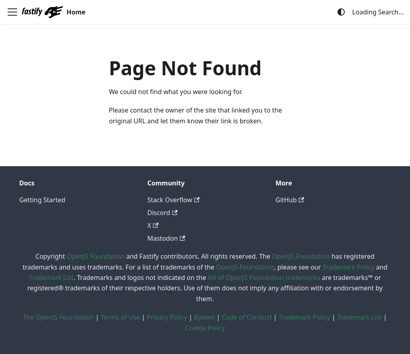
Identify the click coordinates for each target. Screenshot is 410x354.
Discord (162, 212)
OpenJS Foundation (95, 256)
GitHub (289, 199)
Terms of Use (120, 317)
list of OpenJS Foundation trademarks (264, 277)
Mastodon (166, 238)
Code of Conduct (247, 317)
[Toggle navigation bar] (12, 12)
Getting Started (42, 199)
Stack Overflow (173, 199)
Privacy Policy (167, 317)
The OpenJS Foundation (58, 317)
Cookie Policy (205, 328)
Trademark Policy (348, 267)
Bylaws (204, 317)
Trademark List (51, 277)
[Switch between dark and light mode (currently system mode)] (341, 12)
